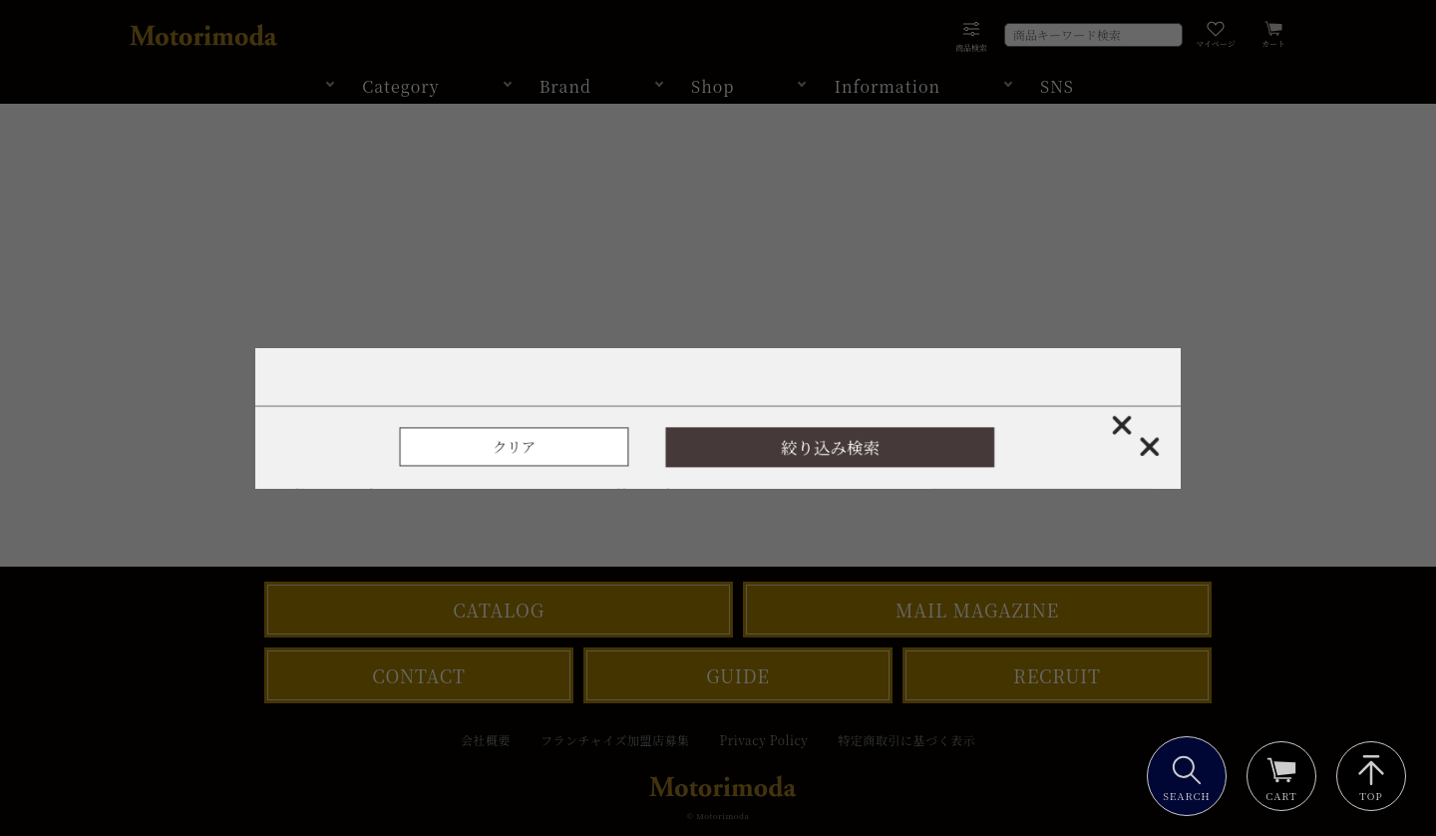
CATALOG (498, 610)
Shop (712, 86)
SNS (1057, 86)
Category (401, 86)
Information (887, 86)
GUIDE (738, 675)
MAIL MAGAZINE (977, 610)
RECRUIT (1057, 675)
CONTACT (418, 675)
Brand (565, 86)
